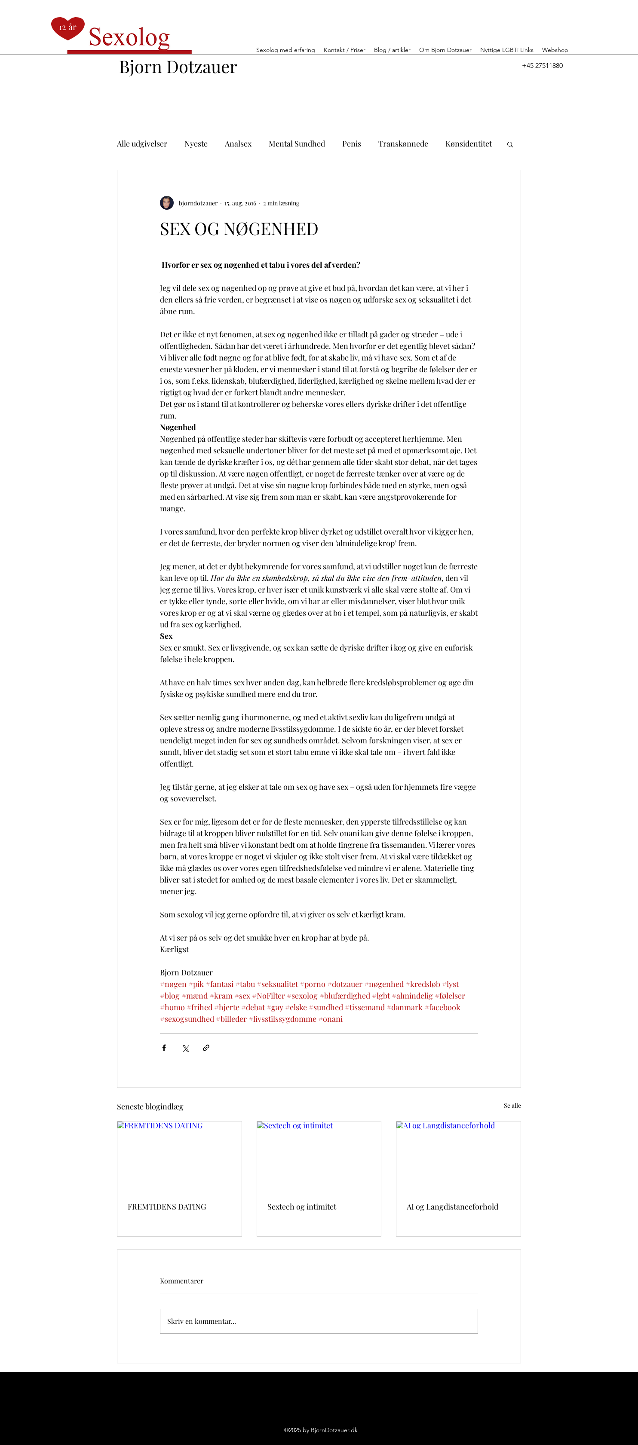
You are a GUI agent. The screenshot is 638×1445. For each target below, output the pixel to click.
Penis (351, 143)
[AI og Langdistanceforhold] (458, 1156)
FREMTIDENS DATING (167, 1206)
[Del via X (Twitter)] (185, 1048)
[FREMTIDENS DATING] (179, 1156)
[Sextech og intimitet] (319, 1156)
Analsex (238, 143)
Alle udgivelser (142, 143)
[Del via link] (206, 1048)
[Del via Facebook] (164, 1048)
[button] (510, 144)
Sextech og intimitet (301, 1206)
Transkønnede (403, 143)
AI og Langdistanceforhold (452, 1206)
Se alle (512, 1105)
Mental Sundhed (297, 143)
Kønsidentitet (468, 143)
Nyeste (196, 143)
